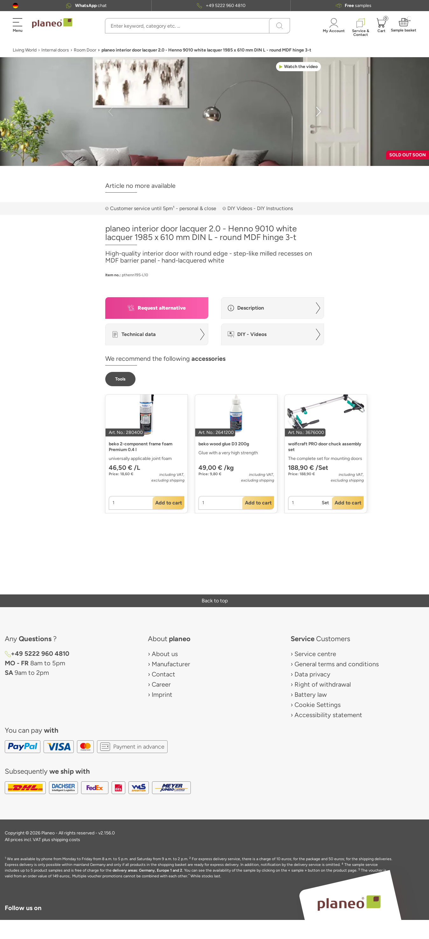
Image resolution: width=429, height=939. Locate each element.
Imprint (162, 694)
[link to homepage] (52, 23)
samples (358, 5)
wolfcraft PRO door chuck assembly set (324, 446)
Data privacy (312, 674)
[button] (15, 5)
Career (161, 684)
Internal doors (55, 50)
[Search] (279, 26)
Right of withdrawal (322, 684)
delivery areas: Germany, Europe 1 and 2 (147, 870)
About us (165, 654)
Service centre (315, 654)
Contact (163, 674)
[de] (15, 5)
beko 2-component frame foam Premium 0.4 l (140, 446)
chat (91, 5)
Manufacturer (171, 664)
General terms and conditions (336, 664)
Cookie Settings (317, 705)
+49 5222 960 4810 (226, 5)
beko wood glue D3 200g (223, 444)
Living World (25, 50)
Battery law (310, 694)
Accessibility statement (328, 715)
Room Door (85, 50)
